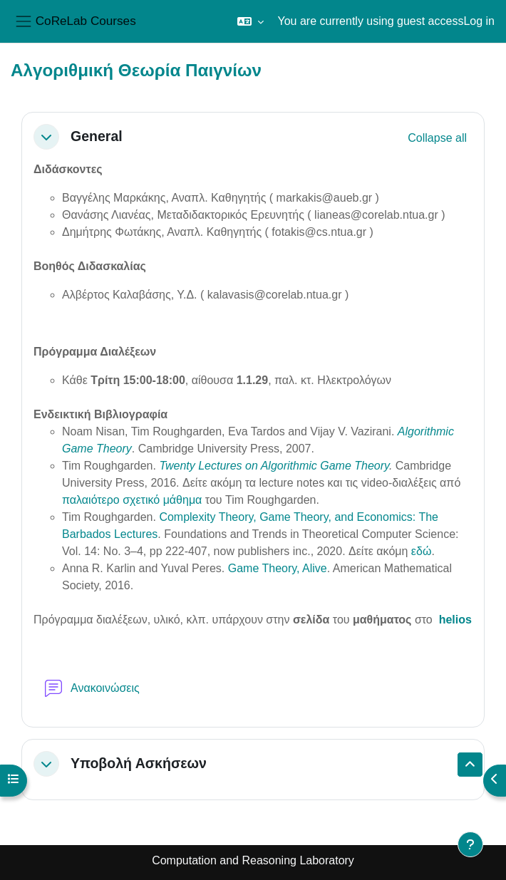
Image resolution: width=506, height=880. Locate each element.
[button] (250, 21)
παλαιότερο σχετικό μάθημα (133, 500)
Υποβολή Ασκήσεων (139, 763)
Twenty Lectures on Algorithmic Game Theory (274, 466)
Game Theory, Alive (277, 568)
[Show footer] (470, 844)
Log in (479, 21)
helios (455, 620)
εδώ (421, 551)
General (97, 136)
